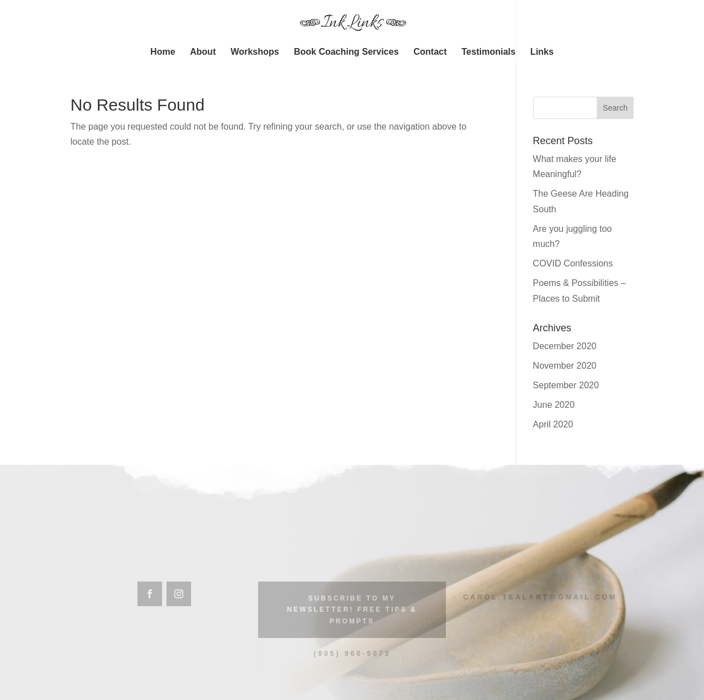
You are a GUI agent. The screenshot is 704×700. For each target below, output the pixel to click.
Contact (430, 52)
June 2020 (554, 404)
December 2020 (565, 346)
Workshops (255, 52)
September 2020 (566, 385)
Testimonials (489, 52)
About (203, 52)
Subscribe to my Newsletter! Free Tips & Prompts (352, 609)
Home (162, 52)
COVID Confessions (573, 263)
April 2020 (553, 424)
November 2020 (565, 365)
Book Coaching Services (346, 52)
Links (542, 52)
